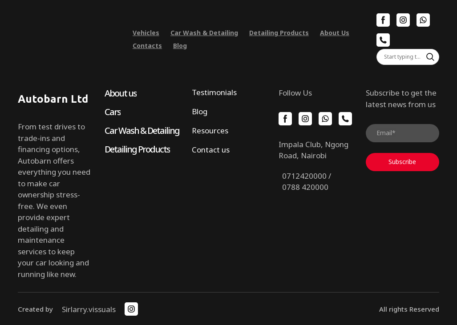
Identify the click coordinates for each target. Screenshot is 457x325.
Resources (210, 130)
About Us (334, 32)
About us (121, 93)
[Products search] (407, 57)
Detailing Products (279, 32)
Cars (113, 112)
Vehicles (146, 32)
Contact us (211, 149)
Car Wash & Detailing (204, 32)
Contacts (147, 45)
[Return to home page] (68, 39)
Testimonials (214, 92)
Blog (180, 45)
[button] (383, 20)
